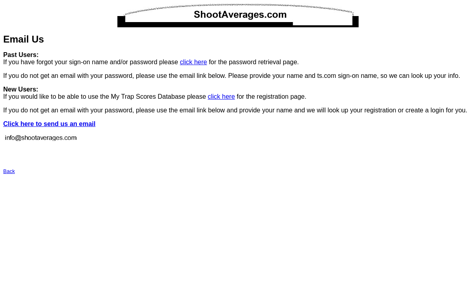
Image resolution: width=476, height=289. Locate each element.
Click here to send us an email (49, 123)
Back (9, 171)
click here (193, 62)
